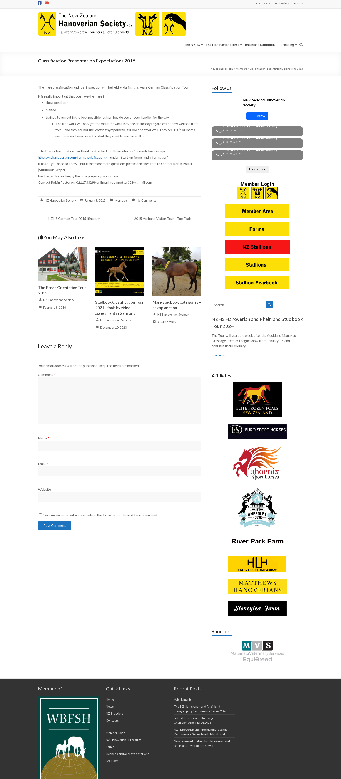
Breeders (112, 731)
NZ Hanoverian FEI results (123, 710)
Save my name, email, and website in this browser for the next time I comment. (100, 515)
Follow (257, 116)
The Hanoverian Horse (222, 44)
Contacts (298, 3)
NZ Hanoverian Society (60, 200)
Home (256, 3)
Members (121, 200)
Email (43, 463)
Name (43, 438)
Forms (110, 717)
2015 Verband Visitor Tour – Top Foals (165, 218)
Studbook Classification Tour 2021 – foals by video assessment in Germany (119, 307)
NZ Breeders (281, 3)
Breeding (287, 44)
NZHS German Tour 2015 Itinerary (72, 218)
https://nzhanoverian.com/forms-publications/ (72, 157)
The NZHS (192, 44)
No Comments (146, 200)
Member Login (115, 703)
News (267, 3)
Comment (46, 374)
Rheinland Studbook (260, 44)
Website (44, 489)
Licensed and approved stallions (127, 724)
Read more (219, 326)
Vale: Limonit (182, 670)
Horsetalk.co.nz (121, 775)
